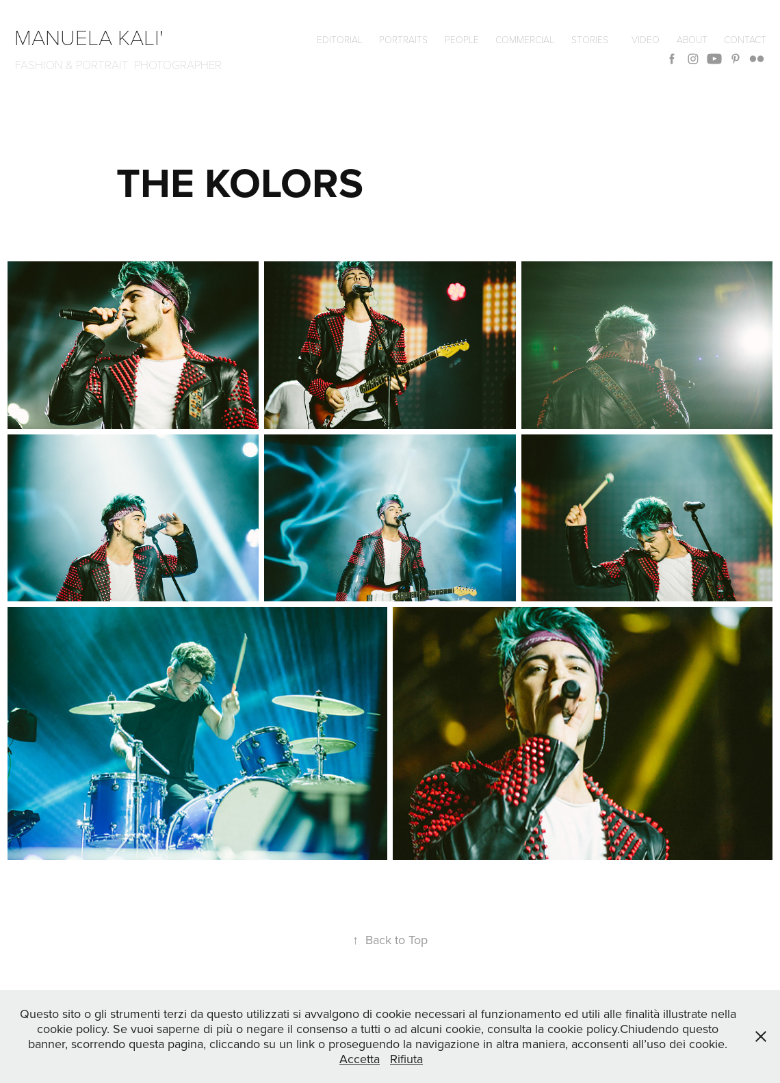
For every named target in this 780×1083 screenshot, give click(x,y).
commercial (524, 39)
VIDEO (646, 39)
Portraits (403, 39)
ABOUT (692, 39)
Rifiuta (406, 1058)
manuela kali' (94, 36)
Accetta (359, 1058)
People (462, 39)
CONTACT (745, 39)
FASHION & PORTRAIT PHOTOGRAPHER (118, 65)
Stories (589, 39)
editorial (340, 39)
